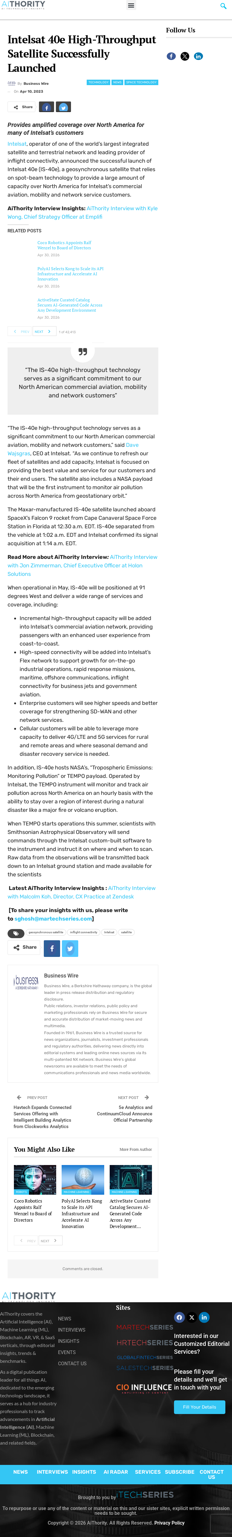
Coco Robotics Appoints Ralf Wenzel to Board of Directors (64, 245)
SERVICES (148, 1472)
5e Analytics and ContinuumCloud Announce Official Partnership (124, 1114)
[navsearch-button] (224, 8)
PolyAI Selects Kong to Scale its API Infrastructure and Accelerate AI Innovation (70, 274)
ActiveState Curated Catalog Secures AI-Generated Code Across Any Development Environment (69, 305)
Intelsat (17, 144)
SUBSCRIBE (180, 1472)
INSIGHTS (84, 1472)
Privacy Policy (169, 1523)
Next (44, 331)
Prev (19, 331)
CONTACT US (212, 1474)
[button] (131, 5)
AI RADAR (116, 1472)
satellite (126, 932)
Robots (21, 1191)
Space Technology (141, 82)
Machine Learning (76, 1191)
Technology (98, 82)
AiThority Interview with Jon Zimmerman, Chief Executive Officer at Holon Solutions (82, 565)
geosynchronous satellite (46, 932)
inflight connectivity (83, 932)
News (117, 82)
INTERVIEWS (52, 1472)
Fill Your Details (199, 1407)
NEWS (20, 1472)
